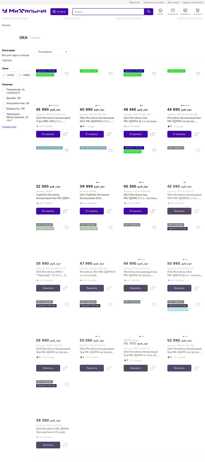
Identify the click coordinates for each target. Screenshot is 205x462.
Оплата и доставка (154, 2)
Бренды (6, 25)
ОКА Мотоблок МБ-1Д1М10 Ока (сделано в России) (52, 430)
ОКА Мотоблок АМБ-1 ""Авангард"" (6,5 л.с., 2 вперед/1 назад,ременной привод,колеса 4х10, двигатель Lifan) (52, 273)
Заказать (179, 211)
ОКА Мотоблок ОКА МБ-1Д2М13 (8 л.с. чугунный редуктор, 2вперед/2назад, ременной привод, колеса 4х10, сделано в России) (184, 273)
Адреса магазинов (193, 2)
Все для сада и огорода (15, 55)
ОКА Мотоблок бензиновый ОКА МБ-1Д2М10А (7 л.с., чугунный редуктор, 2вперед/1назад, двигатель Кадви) (97, 119)
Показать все (9, 126)
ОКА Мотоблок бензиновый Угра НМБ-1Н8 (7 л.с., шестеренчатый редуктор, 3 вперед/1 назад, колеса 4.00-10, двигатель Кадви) (53, 119)
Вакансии (134, 2)
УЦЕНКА (7, 60)
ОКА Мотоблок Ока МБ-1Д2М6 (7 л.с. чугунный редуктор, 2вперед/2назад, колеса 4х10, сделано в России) (141, 196)
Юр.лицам (173, 2)
